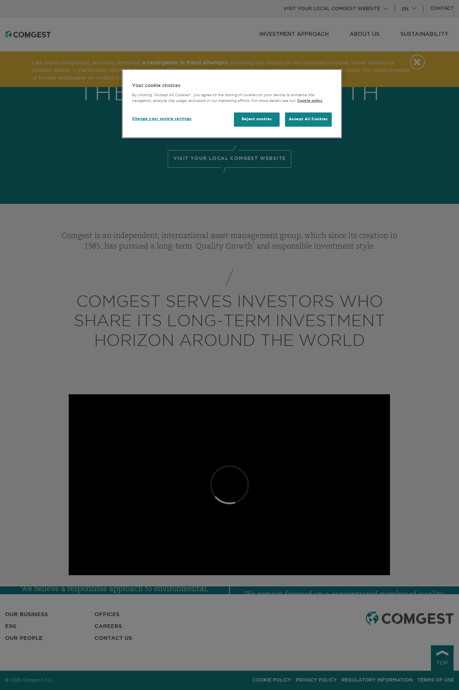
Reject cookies (257, 119)
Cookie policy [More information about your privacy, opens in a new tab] (310, 101)
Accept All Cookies (308, 119)
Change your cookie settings (162, 119)
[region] (232, 104)
